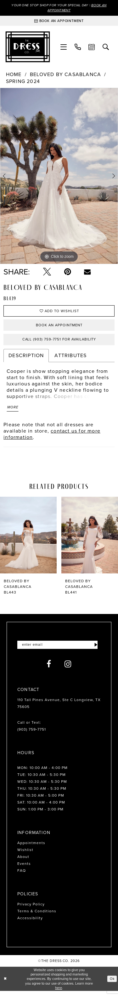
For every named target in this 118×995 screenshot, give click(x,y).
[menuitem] (64, 47)
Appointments (31, 846)
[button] (64, 47)
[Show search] (106, 47)
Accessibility (30, 922)
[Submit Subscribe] (96, 648)
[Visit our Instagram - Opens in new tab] (68, 668)
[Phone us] (78, 47)
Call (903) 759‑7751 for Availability (59, 342)
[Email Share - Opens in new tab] (87, 272)
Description (26, 358)
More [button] (13, 410)
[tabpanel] (59, 177)
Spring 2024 (23, 82)
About (23, 860)
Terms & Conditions (36, 915)
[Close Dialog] (5, 983)
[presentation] (28, 538)
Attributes (70, 358)
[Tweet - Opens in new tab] (47, 272)
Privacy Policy (31, 908)
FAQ (21, 874)
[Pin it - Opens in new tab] (67, 272)
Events (24, 867)
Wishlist (25, 853)
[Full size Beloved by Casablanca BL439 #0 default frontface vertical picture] (59, 177)
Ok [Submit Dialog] (112, 982)
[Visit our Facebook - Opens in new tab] (49, 668)
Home (14, 75)
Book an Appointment (59, 327)
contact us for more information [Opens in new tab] (51, 437)
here (58, 991)
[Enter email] (59, 648)
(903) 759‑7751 (31, 733)
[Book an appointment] (59, 21)
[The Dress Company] (28, 47)
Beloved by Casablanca (65, 75)
